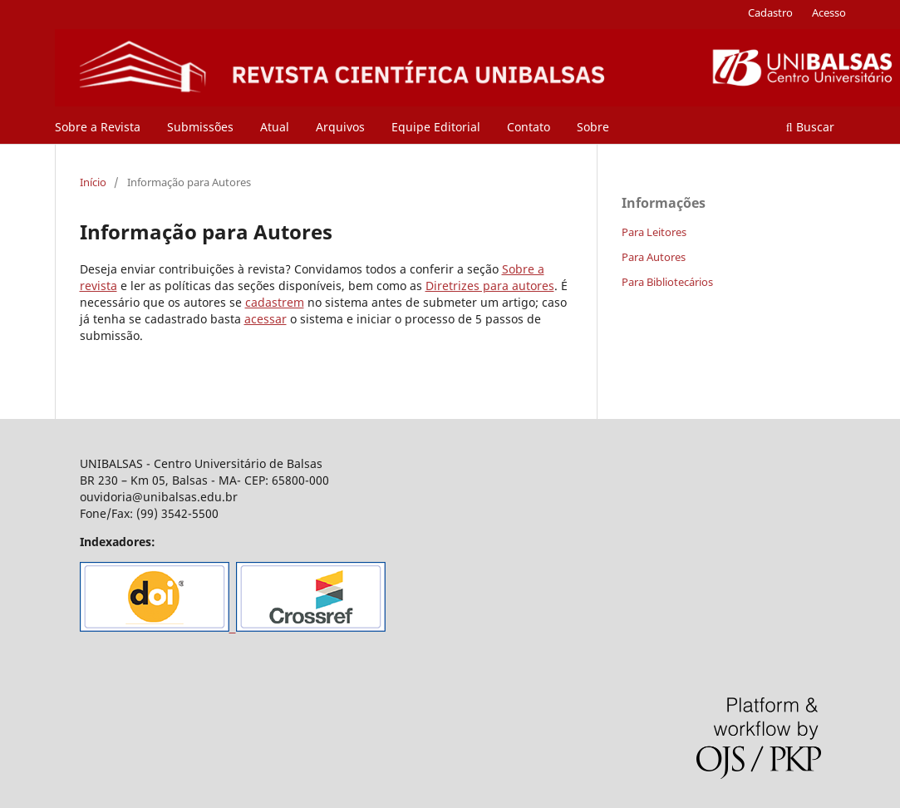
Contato (528, 127)
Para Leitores (654, 231)
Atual (274, 127)
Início (93, 182)
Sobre (593, 127)
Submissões (200, 127)
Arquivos (340, 127)
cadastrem (274, 302)
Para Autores (654, 256)
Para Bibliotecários (667, 281)
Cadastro (770, 12)
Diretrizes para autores (489, 285)
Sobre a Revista (97, 127)
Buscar (810, 127)
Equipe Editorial (435, 127)
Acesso (829, 12)
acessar (265, 319)
